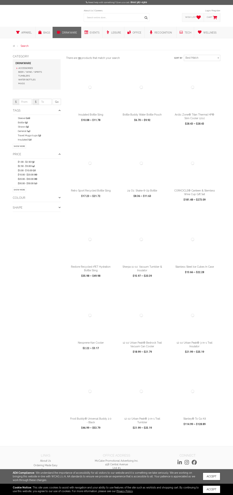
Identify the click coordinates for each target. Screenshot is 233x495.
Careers (98, 10)
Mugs (21, 83)
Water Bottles (26, 79)
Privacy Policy (124, 491)
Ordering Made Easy (45, 465)
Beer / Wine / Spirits (30, 72)
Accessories (25, 68)
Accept (211, 476)
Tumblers (24, 76)
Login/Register (212, 10)
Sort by (178, 58)
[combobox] (202, 58)
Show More (19, 146)
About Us (88, 10)
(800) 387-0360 (138, 2)
